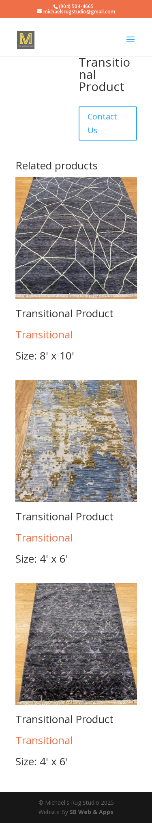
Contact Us (102, 123)
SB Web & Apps (91, 812)
